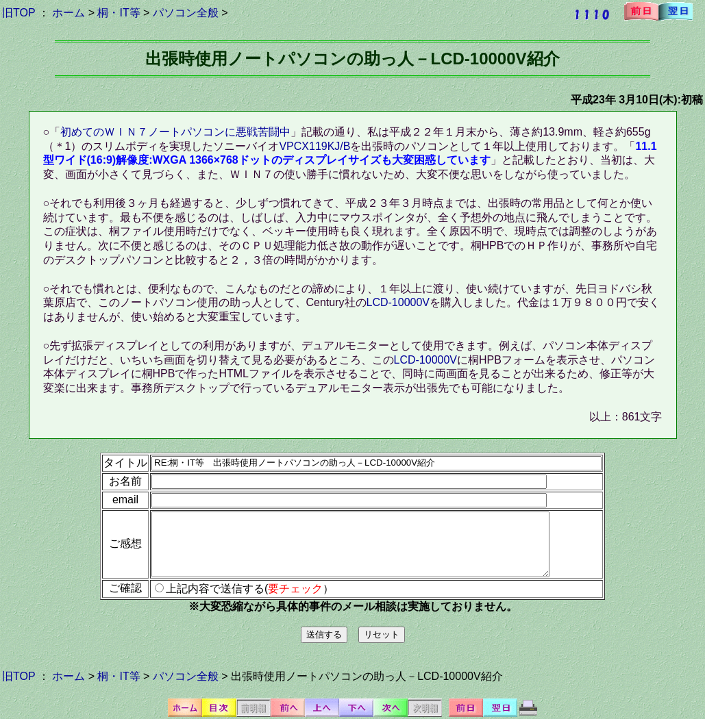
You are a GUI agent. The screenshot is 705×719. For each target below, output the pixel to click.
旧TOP (18, 12)
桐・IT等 (118, 12)
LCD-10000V (398, 302)
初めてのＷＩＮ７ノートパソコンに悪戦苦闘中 (175, 132)
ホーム (68, 12)
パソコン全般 (186, 12)
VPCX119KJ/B (314, 146)
